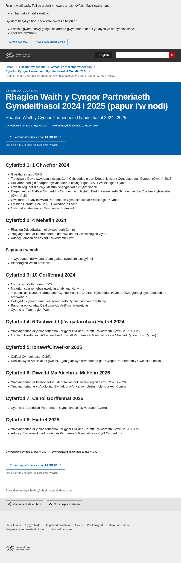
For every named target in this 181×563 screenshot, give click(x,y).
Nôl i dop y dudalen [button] (67, 504)
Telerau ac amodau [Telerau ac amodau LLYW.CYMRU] (119, 525)
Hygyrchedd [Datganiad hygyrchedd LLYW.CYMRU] (32, 525)
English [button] (104, 55)
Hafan (9, 66)
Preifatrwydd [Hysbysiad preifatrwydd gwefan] (95, 525)
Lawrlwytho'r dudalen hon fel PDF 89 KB (37, 138)
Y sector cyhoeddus (32, 66)
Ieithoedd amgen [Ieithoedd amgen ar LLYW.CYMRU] (61, 529)
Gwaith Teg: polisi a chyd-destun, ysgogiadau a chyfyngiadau (54, 187)
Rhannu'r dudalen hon (26, 504)
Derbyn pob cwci (18, 42)
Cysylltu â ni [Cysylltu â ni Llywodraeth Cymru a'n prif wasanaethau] (13, 525)
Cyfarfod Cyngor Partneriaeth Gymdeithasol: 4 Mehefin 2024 (46, 71)
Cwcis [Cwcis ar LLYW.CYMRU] (79, 525)
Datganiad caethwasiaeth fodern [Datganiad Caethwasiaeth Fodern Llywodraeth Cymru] (26, 529)
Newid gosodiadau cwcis (50, 42)
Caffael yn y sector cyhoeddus (71, 66)
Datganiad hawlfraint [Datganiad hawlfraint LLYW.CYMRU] (58, 525)
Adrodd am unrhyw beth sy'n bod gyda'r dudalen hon (39, 490)
